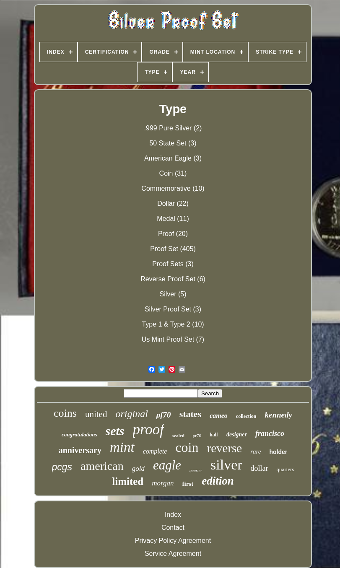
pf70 (163, 414)
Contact (172, 527)
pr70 (197, 435)
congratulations (79, 434)
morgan (163, 483)
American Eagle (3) (173, 158)
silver (226, 464)
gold (138, 468)
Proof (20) (173, 233)
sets (115, 431)
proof (148, 429)
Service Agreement (173, 553)
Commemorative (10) (172, 188)
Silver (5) (172, 294)
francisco (269, 433)
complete (155, 451)
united (96, 414)
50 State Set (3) (172, 143)
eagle (167, 465)
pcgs (62, 467)
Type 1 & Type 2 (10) (173, 324)
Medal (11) (173, 218)
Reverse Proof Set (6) (172, 279)
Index (173, 514)
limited (127, 481)
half (214, 435)
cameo (219, 415)
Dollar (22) (173, 203)
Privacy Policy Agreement (173, 540)
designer (236, 434)
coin (186, 447)
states (190, 414)
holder (278, 452)
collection (246, 416)
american (102, 465)
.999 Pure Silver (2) (173, 128)
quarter (195, 470)
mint (122, 447)
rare (255, 451)
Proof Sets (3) (173, 263)
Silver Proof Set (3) (173, 309)
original (131, 413)
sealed (178, 435)
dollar (259, 468)
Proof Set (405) (173, 248)
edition (218, 481)
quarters (285, 469)
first (188, 483)
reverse (224, 448)
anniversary (80, 450)
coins (65, 413)
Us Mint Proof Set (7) (173, 339)
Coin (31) (173, 173)
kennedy (278, 414)
